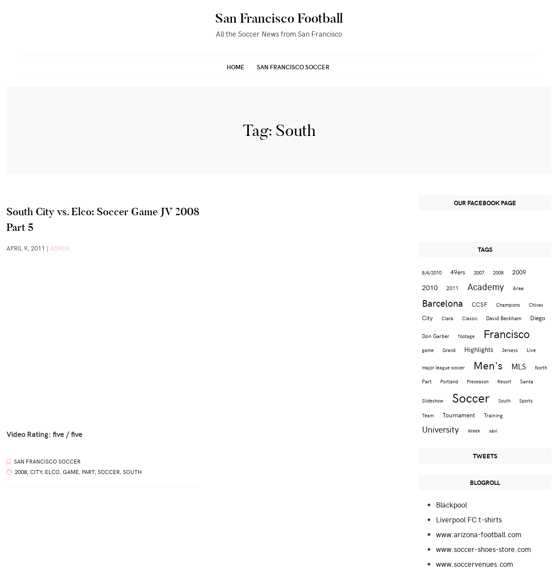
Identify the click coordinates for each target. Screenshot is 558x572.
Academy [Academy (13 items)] (485, 286)
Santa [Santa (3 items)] (526, 381)
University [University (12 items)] (440, 429)
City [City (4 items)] (427, 318)
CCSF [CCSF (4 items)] (479, 304)
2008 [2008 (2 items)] (498, 272)
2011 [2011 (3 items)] (452, 287)
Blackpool (451, 504)
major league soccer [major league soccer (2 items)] (443, 367)
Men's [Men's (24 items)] (488, 365)
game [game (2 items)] (428, 350)
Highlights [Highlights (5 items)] (478, 349)
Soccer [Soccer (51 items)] (471, 397)
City (36, 472)
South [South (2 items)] (504, 400)
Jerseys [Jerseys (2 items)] (510, 350)
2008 (21, 472)
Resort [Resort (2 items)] (504, 381)
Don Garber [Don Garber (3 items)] (435, 335)
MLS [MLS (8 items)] (518, 366)
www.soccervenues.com (474, 563)
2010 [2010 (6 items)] (430, 287)
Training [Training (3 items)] (493, 415)
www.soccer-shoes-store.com (483, 549)
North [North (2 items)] (541, 367)
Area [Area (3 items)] (518, 287)
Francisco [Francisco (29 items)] (506, 333)
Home (236, 67)
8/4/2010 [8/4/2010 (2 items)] (432, 272)
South (132, 472)
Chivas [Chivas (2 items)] (536, 304)
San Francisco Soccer (293, 67)
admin (60, 248)
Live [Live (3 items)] (531, 349)
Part (88, 472)
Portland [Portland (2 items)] (449, 381)
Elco (52, 472)
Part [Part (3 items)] (427, 381)
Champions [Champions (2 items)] (508, 304)
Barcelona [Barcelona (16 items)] (442, 302)
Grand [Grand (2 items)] (449, 350)
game (71, 472)
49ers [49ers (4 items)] (457, 272)
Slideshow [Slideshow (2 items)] (432, 400)
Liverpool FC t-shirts (469, 519)
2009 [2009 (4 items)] (519, 272)
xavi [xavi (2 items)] (493, 430)
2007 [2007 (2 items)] (479, 272)
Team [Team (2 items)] (428, 415)
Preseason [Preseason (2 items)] (478, 381)
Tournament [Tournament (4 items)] (458, 415)
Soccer (109, 472)
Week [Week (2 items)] (474, 430)
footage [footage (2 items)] (466, 336)
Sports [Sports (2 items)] (526, 400)
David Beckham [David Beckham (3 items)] (503, 318)
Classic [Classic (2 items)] (469, 318)
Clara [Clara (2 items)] (447, 318)
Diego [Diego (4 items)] (537, 318)
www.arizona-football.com (478, 534)
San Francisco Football (279, 18)
